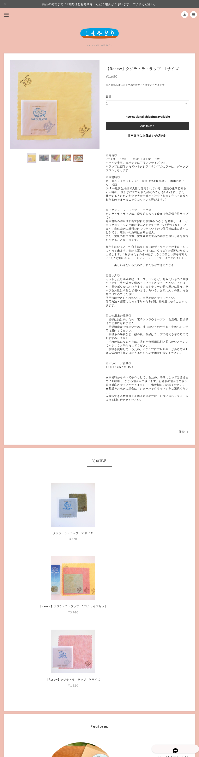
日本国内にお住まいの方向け (147, 135)
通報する (184, 431)
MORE (147, 655)
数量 (108, 96)
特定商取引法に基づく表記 (99, 729)
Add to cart (147, 126)
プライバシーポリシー (99, 722)
